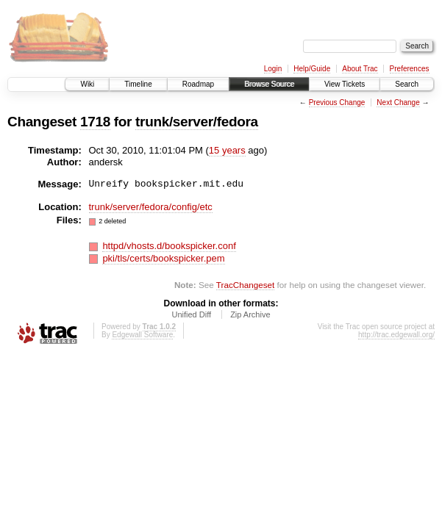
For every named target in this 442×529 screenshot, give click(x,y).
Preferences (409, 69)
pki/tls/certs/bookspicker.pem (163, 258)
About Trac (359, 69)
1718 (95, 121)
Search (406, 84)
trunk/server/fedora (196, 121)
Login (273, 69)
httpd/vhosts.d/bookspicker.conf (168, 245)
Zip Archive (250, 314)
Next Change (398, 102)
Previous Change (337, 102)
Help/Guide (311, 69)
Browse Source (269, 84)
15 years (227, 150)
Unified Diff (191, 314)
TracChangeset (245, 284)
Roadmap (198, 84)
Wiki (87, 84)
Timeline (138, 84)
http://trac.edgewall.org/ (396, 335)
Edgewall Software (142, 335)
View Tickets (344, 84)
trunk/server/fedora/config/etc (151, 206)
